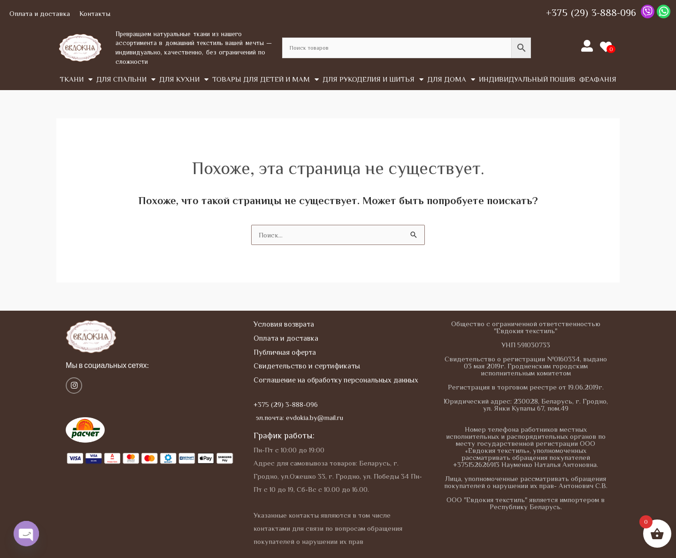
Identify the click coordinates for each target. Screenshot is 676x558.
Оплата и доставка (39, 13)
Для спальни (125, 79)
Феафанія (597, 79)
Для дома (451, 79)
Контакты (94, 13)
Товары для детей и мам (265, 79)
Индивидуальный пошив (527, 79)
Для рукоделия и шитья (373, 79)
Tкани (76, 79)
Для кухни (183, 79)
